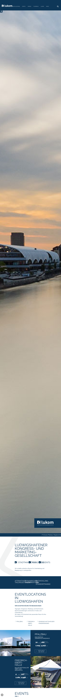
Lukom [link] (42, 6)
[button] (2, 695)
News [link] (47, 6)
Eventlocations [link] (16, 6)
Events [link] (23, 6)
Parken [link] (29, 6)
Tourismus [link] (36, 6)
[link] (1, 11)
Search (58, 6)
